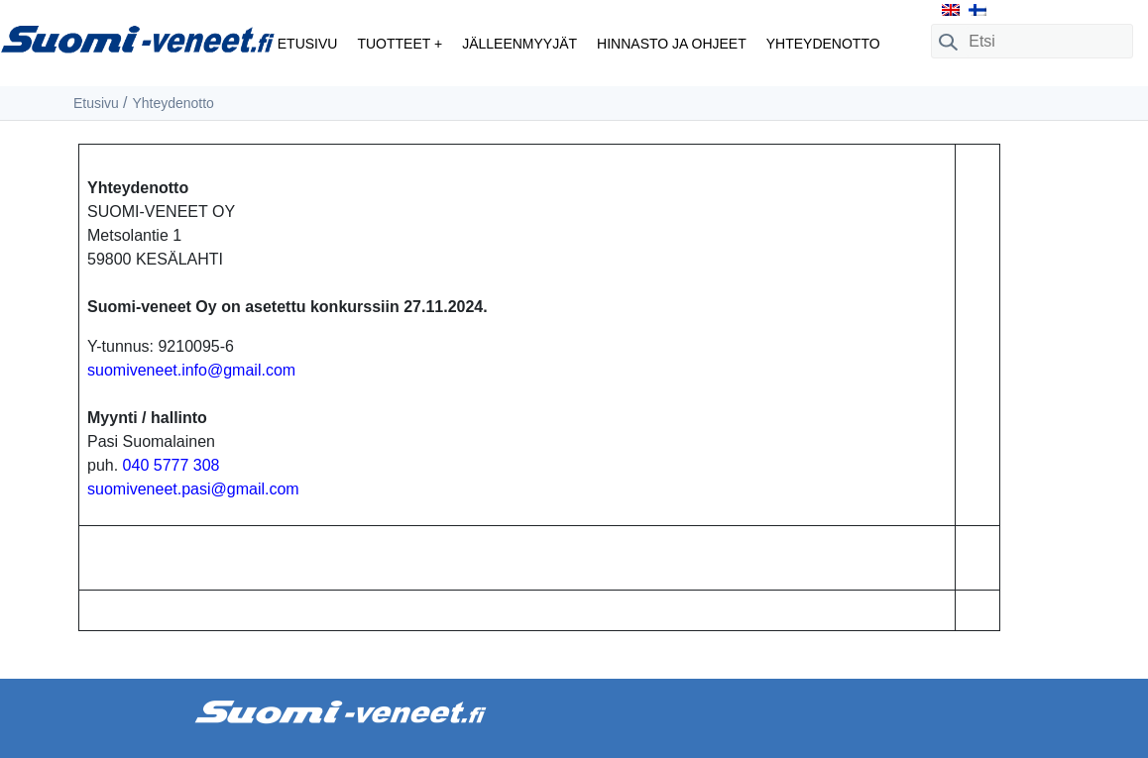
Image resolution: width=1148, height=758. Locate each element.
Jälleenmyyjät (519, 44)
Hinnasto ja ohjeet (671, 44)
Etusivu (308, 44)
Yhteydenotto (823, 44)
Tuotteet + (399, 44)
